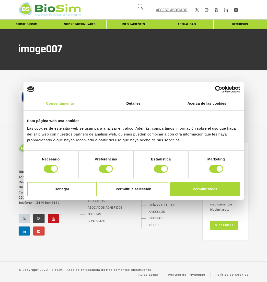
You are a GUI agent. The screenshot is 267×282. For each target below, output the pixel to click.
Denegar (62, 189)
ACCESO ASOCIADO (171, 10)
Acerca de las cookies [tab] (206, 103)
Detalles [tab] (133, 103)
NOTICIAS (94, 214)
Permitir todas (205, 189)
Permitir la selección (133, 189)
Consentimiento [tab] (60, 103)
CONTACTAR (96, 221)
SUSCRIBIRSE (224, 225)
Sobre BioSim (26, 24)
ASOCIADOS (96, 201)
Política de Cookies (232, 274)
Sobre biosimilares (80, 24)
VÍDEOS (154, 225)
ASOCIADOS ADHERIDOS (105, 207)
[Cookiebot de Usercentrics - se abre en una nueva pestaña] (218, 89)
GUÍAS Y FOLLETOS (162, 205)
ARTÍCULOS (157, 212)
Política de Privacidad (186, 274)
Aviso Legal (148, 274)
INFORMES (156, 218)
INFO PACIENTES (133, 24)
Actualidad (187, 24)
